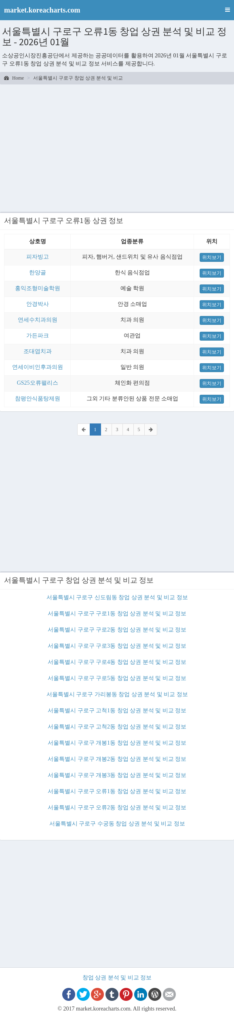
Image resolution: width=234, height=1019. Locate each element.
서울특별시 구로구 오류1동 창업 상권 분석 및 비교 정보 (117, 791)
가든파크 (37, 336)
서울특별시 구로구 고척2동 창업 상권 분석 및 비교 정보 (117, 727)
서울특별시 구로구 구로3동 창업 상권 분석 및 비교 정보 (117, 646)
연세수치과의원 (37, 320)
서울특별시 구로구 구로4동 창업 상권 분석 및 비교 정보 (117, 662)
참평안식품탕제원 (37, 399)
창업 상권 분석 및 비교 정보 (117, 978)
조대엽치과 (37, 351)
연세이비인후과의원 (37, 367)
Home (14, 78)
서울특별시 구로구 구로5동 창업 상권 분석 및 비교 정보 (117, 678)
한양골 (37, 272)
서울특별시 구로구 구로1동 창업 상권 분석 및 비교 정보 (117, 614)
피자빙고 (37, 257)
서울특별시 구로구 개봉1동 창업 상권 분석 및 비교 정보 (117, 743)
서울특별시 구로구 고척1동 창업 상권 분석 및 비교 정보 (117, 710)
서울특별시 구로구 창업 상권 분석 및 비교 (78, 78)
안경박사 (37, 304)
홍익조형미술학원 (37, 288)
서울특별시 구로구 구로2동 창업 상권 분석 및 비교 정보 (117, 630)
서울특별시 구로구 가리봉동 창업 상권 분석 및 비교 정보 (117, 694)
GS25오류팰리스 (37, 383)
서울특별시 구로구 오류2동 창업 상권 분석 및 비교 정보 (117, 807)
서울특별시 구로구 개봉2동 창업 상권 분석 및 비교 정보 (117, 759)
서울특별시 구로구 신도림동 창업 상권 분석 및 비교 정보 (117, 597)
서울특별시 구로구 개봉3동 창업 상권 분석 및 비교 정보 (117, 775)
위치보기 (211, 257)
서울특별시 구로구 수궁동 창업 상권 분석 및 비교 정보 (117, 824)
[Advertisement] (117, 147)
